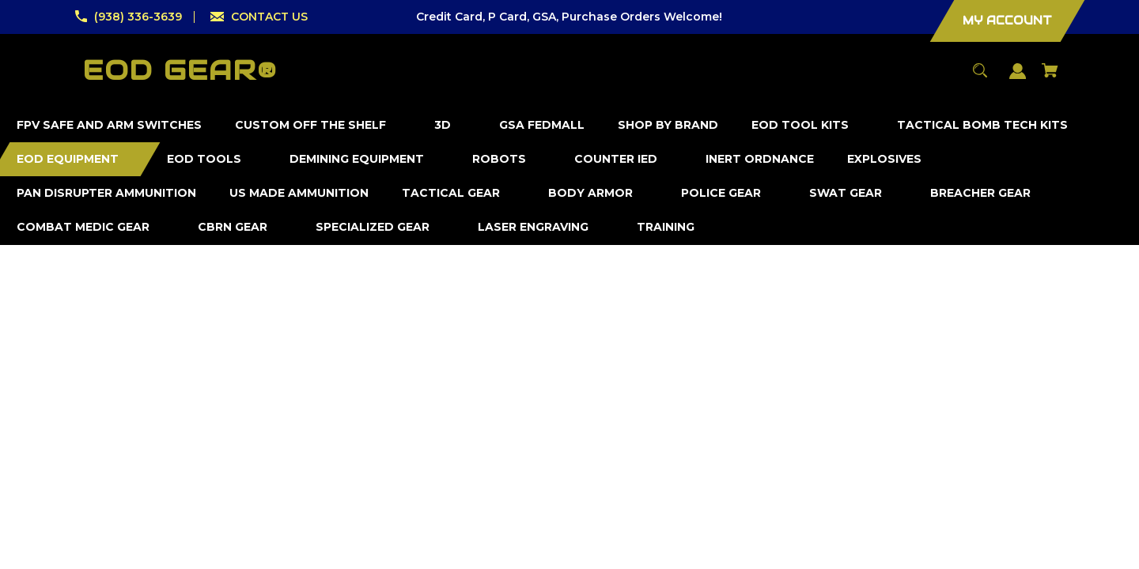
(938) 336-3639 (138, 16)
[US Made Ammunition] (299, 193)
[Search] (980, 78)
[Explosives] (884, 159)
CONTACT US (269, 16)
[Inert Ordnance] (760, 159)
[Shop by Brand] (668, 125)
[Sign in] (1018, 79)
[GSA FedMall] (542, 125)
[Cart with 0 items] (1050, 78)
